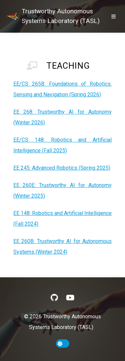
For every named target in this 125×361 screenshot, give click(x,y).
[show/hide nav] (113, 16)
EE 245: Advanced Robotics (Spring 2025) (61, 168)
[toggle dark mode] (62, 343)
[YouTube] (70, 297)
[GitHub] (54, 297)
